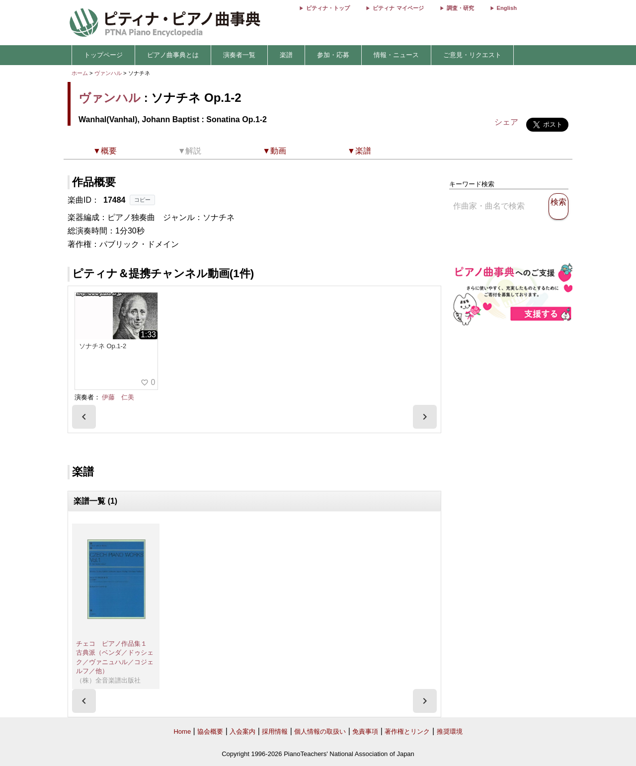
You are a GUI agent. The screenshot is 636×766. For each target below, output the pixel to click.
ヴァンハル (108, 73)
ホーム (80, 73)
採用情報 (275, 731)
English (507, 8)
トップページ (103, 55)
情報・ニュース (396, 55)
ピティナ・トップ (328, 8)
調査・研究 (460, 8)
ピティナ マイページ (398, 8)
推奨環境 (450, 731)
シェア (506, 122)
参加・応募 (333, 55)
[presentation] (84, 417)
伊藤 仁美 (118, 397)
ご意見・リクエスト (472, 55)
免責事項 (365, 731)
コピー (142, 200)
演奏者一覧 (239, 55)
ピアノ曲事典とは (173, 55)
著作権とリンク (407, 731)
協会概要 (210, 731)
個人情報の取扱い (320, 731)
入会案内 (242, 731)
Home (182, 731)
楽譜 (286, 55)
